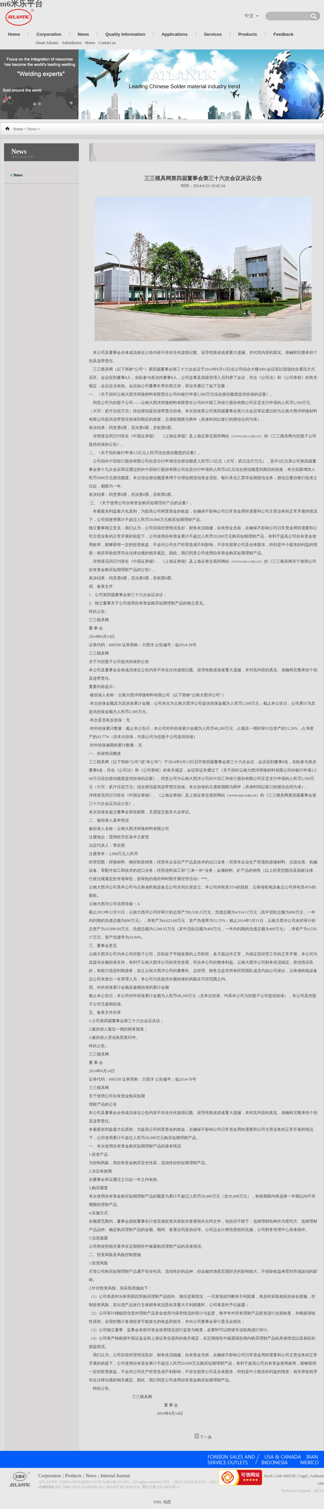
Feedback (284, 34)
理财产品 (166, 503)
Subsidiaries (72, 42)
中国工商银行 (225, 778)
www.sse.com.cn (246, 436)
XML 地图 (162, 1502)
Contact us (107, 42)
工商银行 (221, 402)
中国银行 (117, 461)
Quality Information (125, 34)
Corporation (48, 34)
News (83, 34)
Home (14, 34)
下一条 (206, 1437)
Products (247, 34)
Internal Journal (115, 1475)
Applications (175, 34)
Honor (90, 42)
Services (213, 34)
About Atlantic (47, 42)
